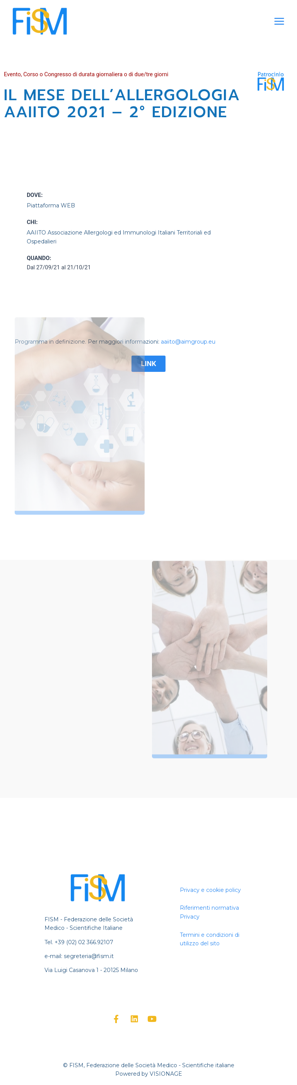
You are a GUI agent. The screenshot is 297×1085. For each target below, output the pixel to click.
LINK (148, 363)
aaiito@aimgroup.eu (188, 341)
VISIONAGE (166, 1073)
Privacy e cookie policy (210, 889)
